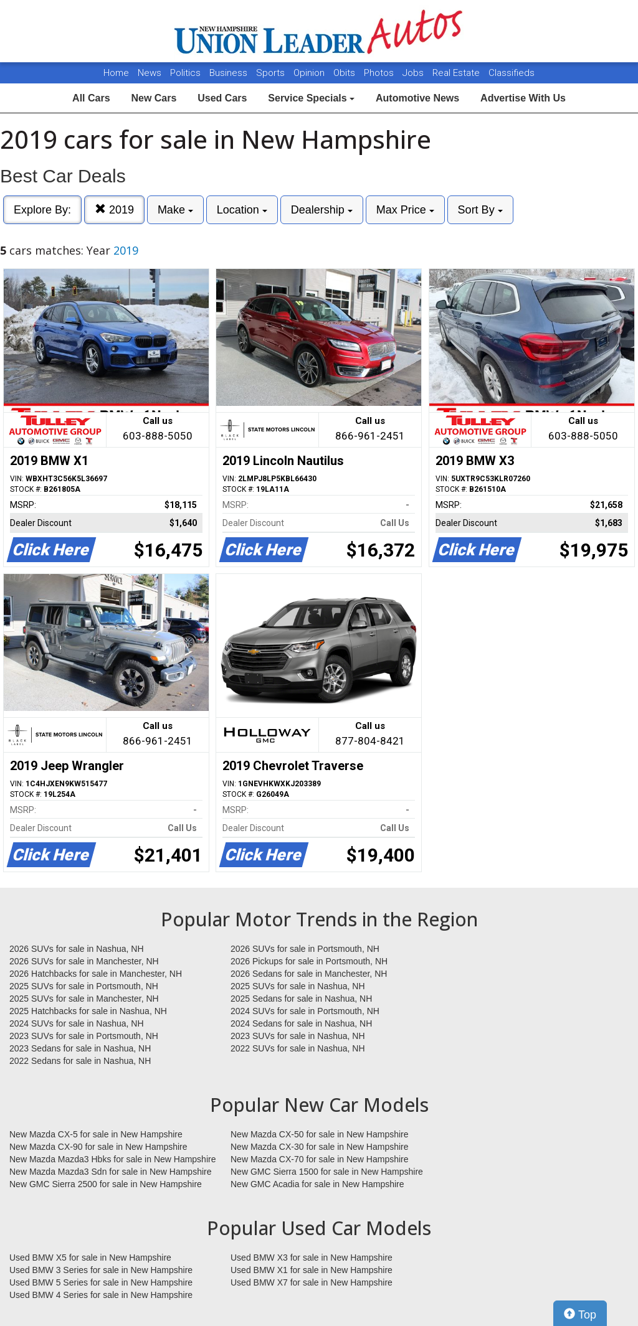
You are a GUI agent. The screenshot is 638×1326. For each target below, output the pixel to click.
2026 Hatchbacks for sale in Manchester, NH (95, 974)
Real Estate (457, 72)
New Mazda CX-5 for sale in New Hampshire (96, 1134)
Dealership (322, 210)
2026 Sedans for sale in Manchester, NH (309, 974)
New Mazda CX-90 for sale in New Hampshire (98, 1147)
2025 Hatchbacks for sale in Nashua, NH (88, 1011)
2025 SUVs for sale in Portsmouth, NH (83, 986)
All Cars (91, 98)
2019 (114, 209)
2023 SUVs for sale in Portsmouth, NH (83, 1036)
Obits (345, 72)
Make (175, 210)
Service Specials (311, 98)
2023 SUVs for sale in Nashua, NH (298, 1036)
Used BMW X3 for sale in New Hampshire (312, 1258)
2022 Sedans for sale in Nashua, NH (80, 1061)
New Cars (153, 98)
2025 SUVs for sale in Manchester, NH (84, 999)
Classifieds (511, 72)
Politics (185, 72)
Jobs (414, 72)
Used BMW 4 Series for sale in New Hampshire (101, 1295)
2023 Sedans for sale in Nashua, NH (80, 1048)
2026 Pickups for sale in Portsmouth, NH (309, 961)
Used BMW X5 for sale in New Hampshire (90, 1258)
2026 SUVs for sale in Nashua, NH (76, 949)
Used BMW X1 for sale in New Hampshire (312, 1270)
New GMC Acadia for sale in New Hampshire (317, 1184)
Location (242, 210)
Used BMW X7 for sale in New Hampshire (312, 1282)
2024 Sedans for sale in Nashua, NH (301, 1023)
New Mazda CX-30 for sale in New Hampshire (320, 1147)
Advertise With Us (523, 98)
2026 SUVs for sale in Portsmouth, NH (305, 949)
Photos (380, 72)
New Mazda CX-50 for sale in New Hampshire (320, 1134)
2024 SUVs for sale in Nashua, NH (76, 1023)
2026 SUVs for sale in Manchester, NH (84, 961)
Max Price (405, 210)
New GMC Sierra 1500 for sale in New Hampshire (327, 1172)
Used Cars (222, 98)
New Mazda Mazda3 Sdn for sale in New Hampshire (110, 1172)
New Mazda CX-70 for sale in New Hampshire (320, 1159)
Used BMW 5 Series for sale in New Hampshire (101, 1282)
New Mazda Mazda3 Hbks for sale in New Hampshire (112, 1159)
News (149, 72)
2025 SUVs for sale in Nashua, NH (298, 986)
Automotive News (417, 98)
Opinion (310, 72)
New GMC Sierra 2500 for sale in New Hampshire (105, 1184)
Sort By (480, 210)
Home (116, 72)
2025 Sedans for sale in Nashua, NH (301, 999)
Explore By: (42, 210)
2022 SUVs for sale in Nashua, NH (298, 1048)
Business (229, 72)
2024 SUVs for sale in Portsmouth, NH (305, 1011)
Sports (271, 72)
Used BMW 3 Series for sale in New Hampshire (101, 1270)
